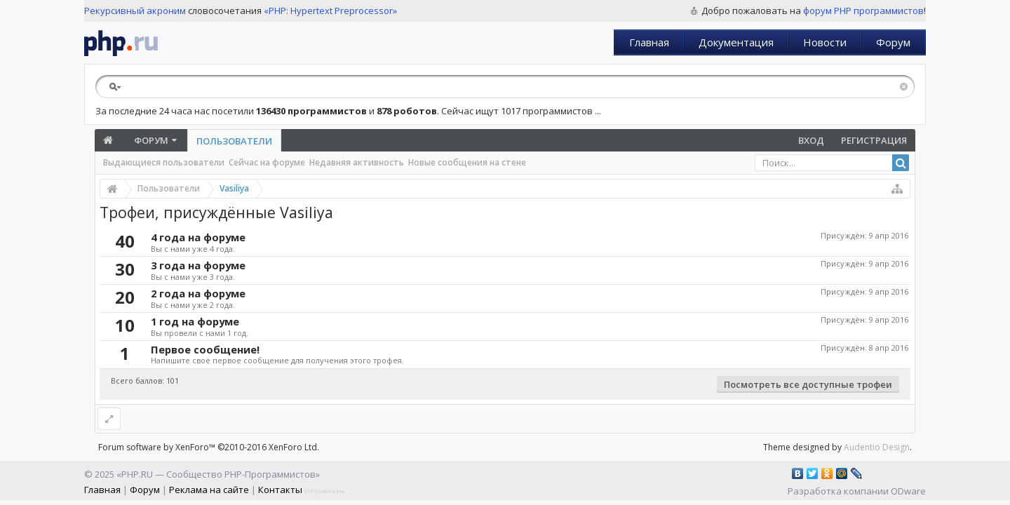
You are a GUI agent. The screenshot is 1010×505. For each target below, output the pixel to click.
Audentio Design (877, 447)
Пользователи (234, 141)
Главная (649, 42)
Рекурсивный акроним (135, 10)
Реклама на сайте (209, 489)
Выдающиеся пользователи (163, 162)
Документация (736, 42)
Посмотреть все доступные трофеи (808, 384)
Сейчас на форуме (267, 162)
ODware (908, 491)
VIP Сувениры (324, 490)
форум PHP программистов (863, 10)
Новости (825, 42)
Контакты (280, 489)
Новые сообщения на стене (467, 162)
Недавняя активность (356, 162)
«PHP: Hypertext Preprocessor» (330, 10)
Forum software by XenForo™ (208, 447)
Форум (893, 42)
